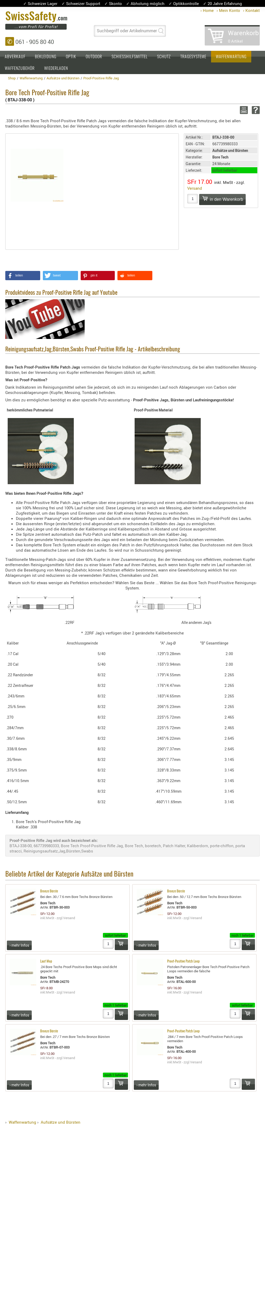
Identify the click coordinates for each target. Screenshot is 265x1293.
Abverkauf (15, 57)
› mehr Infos (19, 945)
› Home (207, 10)
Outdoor (94, 57)
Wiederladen (56, 68)
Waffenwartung (231, 57)
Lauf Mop (46, 961)
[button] (22, 275)
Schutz (164, 57)
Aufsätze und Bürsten (60, 1122)
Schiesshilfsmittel (130, 57)
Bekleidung (45, 57)
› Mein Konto (228, 10)
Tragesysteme (193, 57)
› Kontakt (251, 10)
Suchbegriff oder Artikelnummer (127, 31)
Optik (71, 57)
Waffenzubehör (20, 68)
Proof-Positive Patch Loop (183, 961)
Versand (194, 188)
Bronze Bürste (49, 891)
